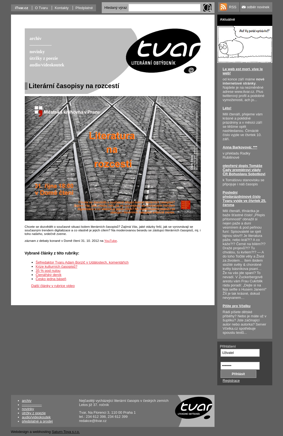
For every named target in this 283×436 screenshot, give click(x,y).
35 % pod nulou (48, 271)
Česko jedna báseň (51, 279)
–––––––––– (32, 405)
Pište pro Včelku (237, 306)
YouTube (110, 240)
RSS (233, 7)
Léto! (227, 108)
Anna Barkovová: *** (240, 147)
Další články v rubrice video (53, 286)
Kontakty (62, 8)
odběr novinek (258, 7)
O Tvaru (41, 8)
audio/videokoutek (36, 417)
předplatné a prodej (37, 421)
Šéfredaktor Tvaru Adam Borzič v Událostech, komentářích (82, 262)
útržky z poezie (34, 413)
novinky (28, 409)
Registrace (231, 380)
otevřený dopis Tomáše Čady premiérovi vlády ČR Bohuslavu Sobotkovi (244, 170)
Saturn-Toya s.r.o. (66, 432)
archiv (27, 401)
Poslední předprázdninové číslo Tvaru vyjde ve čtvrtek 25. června (244, 198)
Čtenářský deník (49, 275)
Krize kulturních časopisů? (57, 266)
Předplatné (84, 8)
